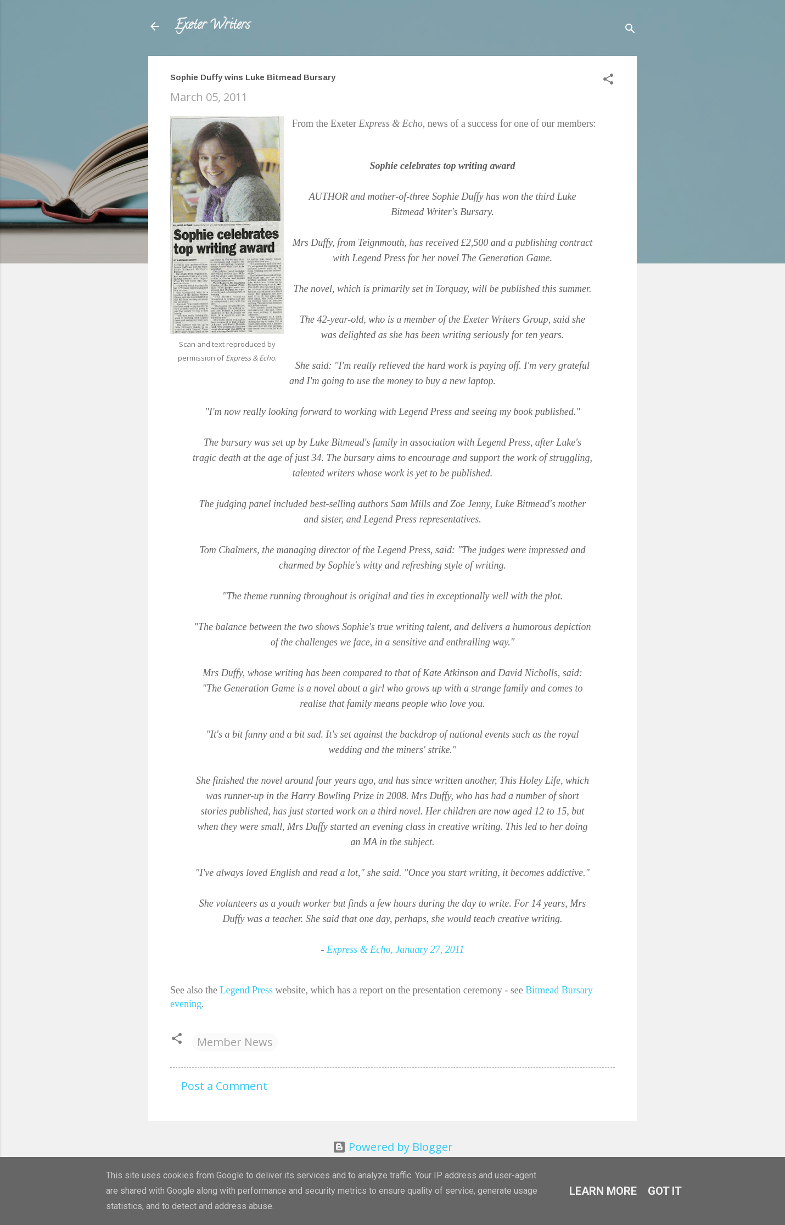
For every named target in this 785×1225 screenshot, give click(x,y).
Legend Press (246, 990)
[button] (608, 80)
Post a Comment (224, 1085)
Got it (665, 1191)
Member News (235, 1042)
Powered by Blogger (393, 1146)
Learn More (603, 1191)
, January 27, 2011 (395, 949)
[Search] (630, 30)
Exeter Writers (212, 26)
